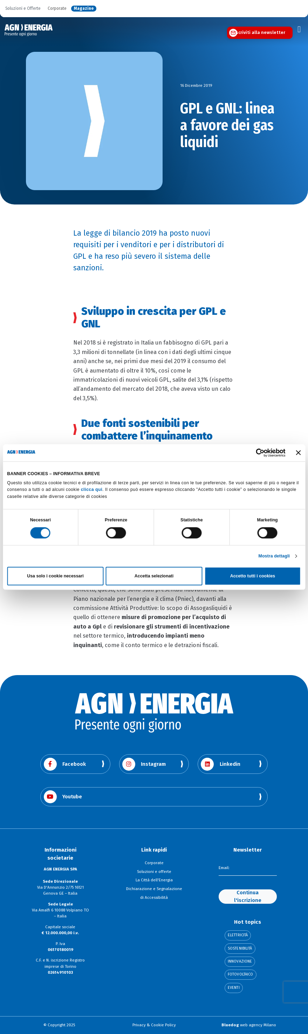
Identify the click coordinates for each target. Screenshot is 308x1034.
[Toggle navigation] (299, 29)
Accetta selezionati (154, 576)
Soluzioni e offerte (154, 871)
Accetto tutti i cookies (252, 576)
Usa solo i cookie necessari (55, 576)
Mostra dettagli (274, 556)
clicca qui (91, 489)
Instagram (144, 764)
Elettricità (238, 935)
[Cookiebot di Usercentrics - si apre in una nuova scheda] (254, 453)
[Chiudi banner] (298, 452)
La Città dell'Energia (154, 879)
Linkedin (220, 764)
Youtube (63, 796)
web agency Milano (248, 1024)
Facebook (65, 764)
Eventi (234, 988)
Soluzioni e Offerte (23, 8)
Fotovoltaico (240, 975)
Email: (224, 868)
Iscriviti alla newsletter (259, 32)
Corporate (57, 8)
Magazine (84, 8)
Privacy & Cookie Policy (154, 1024)
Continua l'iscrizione (247, 896)
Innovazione (240, 962)
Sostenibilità (240, 949)
